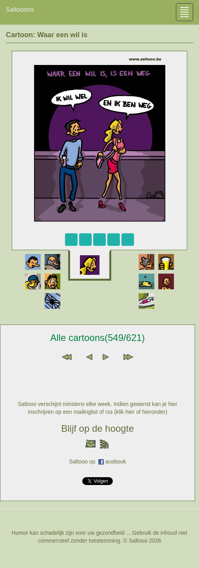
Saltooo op (83, 461)
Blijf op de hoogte (97, 428)
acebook (115, 461)
